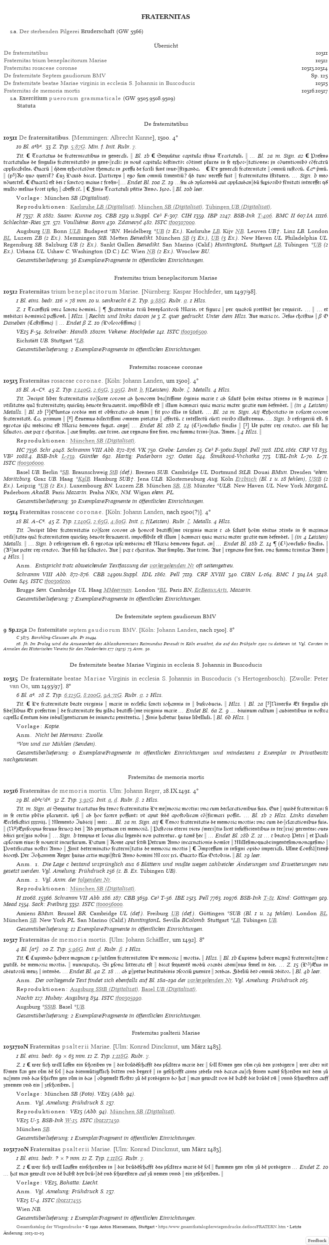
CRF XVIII (211, 574)
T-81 (269, 897)
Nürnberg (157, 291)
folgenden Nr (94, 879)
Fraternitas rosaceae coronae (40, 68)
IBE (180, 897)
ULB (75, 231)
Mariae (70, 1046)
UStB (315, 478)
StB (114, 472)
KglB (84, 478)
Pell (255, 449)
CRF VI (308, 449)
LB (216, 231)
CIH (186, 215)
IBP (212, 215)
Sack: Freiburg (50, 904)
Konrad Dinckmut (154, 1046)
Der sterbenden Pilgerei (67, 31)
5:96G (75, 949)
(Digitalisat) (102, 206)
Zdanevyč (130, 222)
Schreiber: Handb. (66, 331)
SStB (50, 1006)
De (43, 137)
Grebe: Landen (177, 449)
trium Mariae (78, 291)
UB (46, 231)
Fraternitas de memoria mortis (42, 90)
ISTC (161, 222)
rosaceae (60, 380)
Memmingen (90, 137)
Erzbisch (246, 478)
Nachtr (25, 997)
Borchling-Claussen (50, 637)
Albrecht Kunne (131, 137)
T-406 (265, 215)
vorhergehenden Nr (172, 565)
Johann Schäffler (147, 939)
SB (186, 237)
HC (20, 449)
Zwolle (301, 678)
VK (142, 449)
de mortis (63, 791)
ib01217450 (106, 1120)
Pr (82, 637)
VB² (8, 456)
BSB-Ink (244, 215)
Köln (113, 380)
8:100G (92, 695)
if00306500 (194, 331)
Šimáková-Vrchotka (234, 456)
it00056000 (109, 904)
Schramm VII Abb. (77, 897)
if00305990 (128, 997)
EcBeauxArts (211, 589)
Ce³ (157, 215)
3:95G (118, 389)
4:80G (118, 521)
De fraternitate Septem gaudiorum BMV (55, 75)
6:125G (72, 695)
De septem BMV (82, 629)
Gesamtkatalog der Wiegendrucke (48, 1226)
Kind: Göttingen (297, 897)
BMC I (285, 574)
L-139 (68, 456)
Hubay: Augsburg (67, 997)
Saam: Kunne (74, 215)
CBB (111, 215)
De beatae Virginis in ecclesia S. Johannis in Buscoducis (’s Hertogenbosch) (153, 678)
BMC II (285, 215)
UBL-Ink (286, 456)
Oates (185, 456)
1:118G (120, 1056)
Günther (89, 456)
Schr (45, 449)
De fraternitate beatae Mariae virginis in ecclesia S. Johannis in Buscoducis (99, 83)
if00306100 (57, 581)
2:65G (101, 389)
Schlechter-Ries (22, 222)
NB (239, 231)
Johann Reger (142, 791)
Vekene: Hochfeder (131, 331)
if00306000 (30, 462)
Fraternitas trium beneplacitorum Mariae (55, 60)
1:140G (82, 389)
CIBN (248, 574)
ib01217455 (68, 1200)
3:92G (86, 799)
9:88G (158, 300)
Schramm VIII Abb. (91, 449)
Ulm (115, 791)
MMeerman (118, 589)
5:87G (78, 146)
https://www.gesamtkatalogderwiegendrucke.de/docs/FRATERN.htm (222, 1226)
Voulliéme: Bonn (84, 222)
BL (6, 237)
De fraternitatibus (26, 52)
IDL (279, 449)
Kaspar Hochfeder (197, 291)
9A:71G (113, 695)
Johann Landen (143, 380)
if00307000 (182, 222)
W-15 (71, 1120)
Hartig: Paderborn (139, 456)
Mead (10, 904)
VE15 (22, 331)
